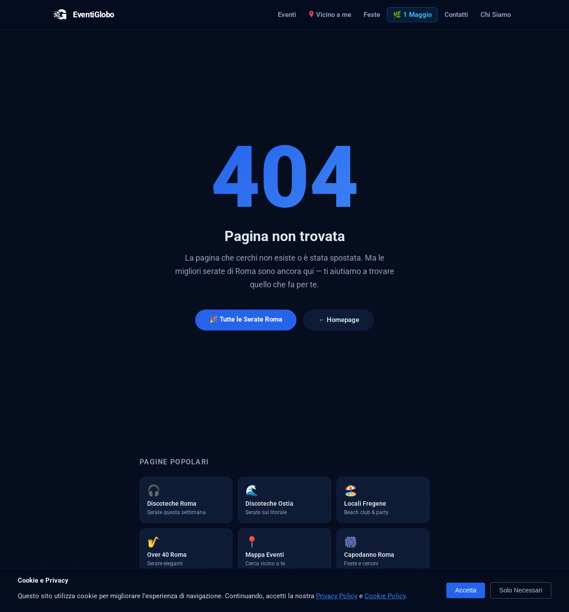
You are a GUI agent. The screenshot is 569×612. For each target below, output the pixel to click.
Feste (372, 15)
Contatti (456, 15)
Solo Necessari (520, 590)
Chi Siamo (496, 15)
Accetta (466, 590)
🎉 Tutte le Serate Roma (245, 319)
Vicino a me (330, 15)
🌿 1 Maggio (412, 15)
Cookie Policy (385, 596)
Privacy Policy (336, 596)
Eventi (287, 15)
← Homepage (338, 320)
